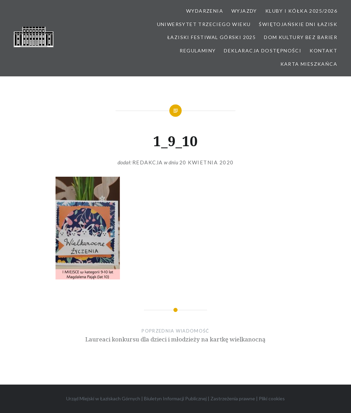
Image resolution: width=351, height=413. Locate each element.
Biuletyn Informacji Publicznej (175, 398)
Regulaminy (198, 50)
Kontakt (323, 50)
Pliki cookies (272, 398)
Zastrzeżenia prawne (232, 398)
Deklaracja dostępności (262, 50)
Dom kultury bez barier (300, 37)
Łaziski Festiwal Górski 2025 (211, 37)
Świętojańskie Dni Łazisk (298, 24)
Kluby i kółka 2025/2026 (301, 11)
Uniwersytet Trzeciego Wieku (204, 24)
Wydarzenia (204, 11)
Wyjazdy (244, 11)
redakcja (147, 162)
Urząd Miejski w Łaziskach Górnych (103, 398)
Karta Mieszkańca (308, 64)
